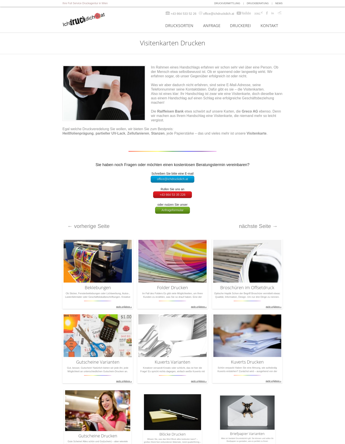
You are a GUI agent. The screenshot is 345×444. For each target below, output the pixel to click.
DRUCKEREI (240, 25)
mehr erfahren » (122, 304)
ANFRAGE (211, 25)
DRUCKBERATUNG (258, 3)
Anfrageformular (172, 210)
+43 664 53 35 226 (172, 194)
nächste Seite (258, 226)
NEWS (279, 3)
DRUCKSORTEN (179, 25)
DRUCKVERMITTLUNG (227, 3)
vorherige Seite (88, 226)
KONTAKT (269, 25)
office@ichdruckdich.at (172, 179)
